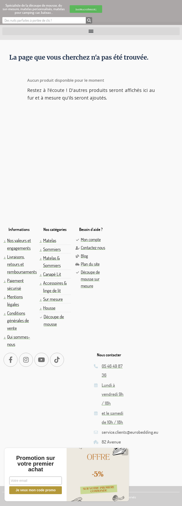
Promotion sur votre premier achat (35, 463)
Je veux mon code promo (36, 490)
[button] (86, 9)
